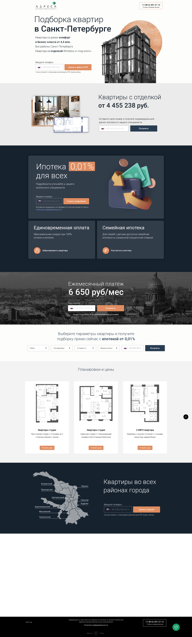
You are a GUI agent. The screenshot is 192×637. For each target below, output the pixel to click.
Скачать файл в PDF (78, 67)
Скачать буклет (147, 509)
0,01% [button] (82, 166)
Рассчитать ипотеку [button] (121, 250)
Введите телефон (44, 62)
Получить (144, 128)
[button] (49, 210)
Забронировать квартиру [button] (55, 250)
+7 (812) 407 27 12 (151, 5)
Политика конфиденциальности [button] (96, 624)
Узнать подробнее (76, 201)
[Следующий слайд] (185, 417)
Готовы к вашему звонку (151, 7)
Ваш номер (74, 303)
